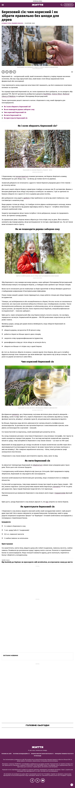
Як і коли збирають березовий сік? (17, 107)
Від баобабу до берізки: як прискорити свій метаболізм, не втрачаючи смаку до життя (37, 562)
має (47, 502)
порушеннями (60, 493)
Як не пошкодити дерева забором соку (19, 109)
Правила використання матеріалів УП (42, 753)
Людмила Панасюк (17, 23)
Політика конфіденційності (21, 753)
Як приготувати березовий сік (15, 118)
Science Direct (57, 94)
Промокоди (37, 755)
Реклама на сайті (7, 753)
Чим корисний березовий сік (15, 112)
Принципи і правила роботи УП (64, 753)
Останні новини (10, 655)
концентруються (22, 176)
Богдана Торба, (7, 23)
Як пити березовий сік (12, 115)
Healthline (47, 94)
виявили (15, 414)
